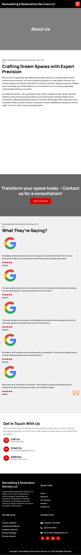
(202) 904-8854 (50, 528)
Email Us (16, 448)
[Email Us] (6, 449)
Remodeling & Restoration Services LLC (28, 4)
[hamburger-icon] (77, 4)
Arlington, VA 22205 (52, 523)
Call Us (15, 439)
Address (16, 457)
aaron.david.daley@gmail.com (56, 533)
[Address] (6, 458)
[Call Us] (6, 440)
